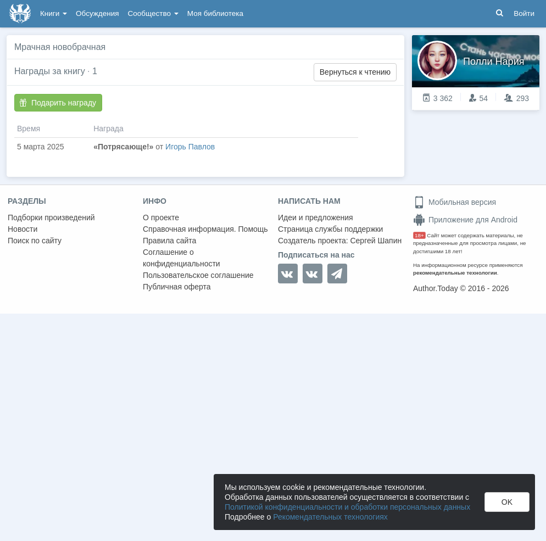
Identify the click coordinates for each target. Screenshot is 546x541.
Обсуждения (97, 13)
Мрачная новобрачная (59, 47)
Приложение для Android (465, 220)
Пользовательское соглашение (198, 275)
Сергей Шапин (376, 240)
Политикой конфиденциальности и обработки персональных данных (347, 507)
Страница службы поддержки (330, 229)
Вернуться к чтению (355, 72)
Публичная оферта (177, 286)
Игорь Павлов (190, 146)
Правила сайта (169, 240)
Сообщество (153, 13)
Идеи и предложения (315, 217)
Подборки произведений (51, 217)
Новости (22, 229)
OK (507, 502)
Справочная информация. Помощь (205, 229)
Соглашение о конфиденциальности (181, 258)
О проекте (161, 217)
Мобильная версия (454, 202)
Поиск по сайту (35, 240)
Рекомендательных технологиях (330, 516)
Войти (524, 13)
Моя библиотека (215, 13)
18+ (419, 235)
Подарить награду (57, 102)
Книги (53, 13)
